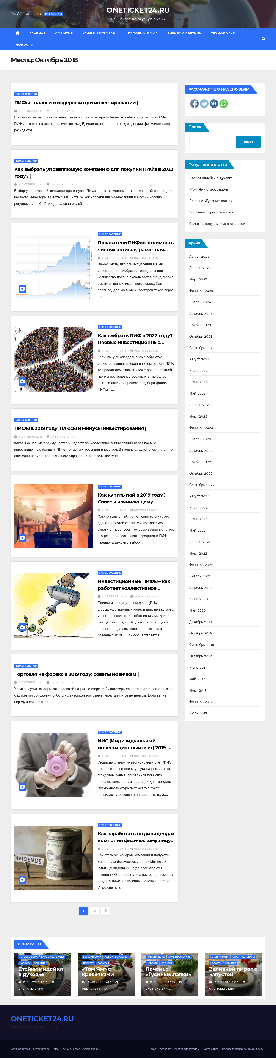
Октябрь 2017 (200, 656)
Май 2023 (197, 393)
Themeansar (89, 1048)
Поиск (194, 127)
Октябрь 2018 (200, 633)
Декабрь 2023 (201, 314)
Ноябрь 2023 (200, 325)
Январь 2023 (200, 439)
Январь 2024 (200, 302)
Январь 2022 (200, 576)
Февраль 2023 (201, 428)
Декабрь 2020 (201, 588)
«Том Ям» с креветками (208, 189)
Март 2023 (198, 416)
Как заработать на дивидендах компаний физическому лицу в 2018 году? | (136, 840)
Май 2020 (197, 610)
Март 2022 (198, 553)
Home (152, 1048)
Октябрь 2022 (201, 473)
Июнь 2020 (198, 599)
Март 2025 (198, 279)
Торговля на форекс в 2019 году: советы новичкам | (76, 674)
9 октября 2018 (31, 110)
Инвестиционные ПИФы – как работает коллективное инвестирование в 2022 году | (134, 588)
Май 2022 (197, 530)
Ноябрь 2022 (200, 462)
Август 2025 (199, 256)
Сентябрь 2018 (201, 645)
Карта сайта (210, 1048)
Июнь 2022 (198, 519)
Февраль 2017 (200, 702)
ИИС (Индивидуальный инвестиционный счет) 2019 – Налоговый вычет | (133, 747)
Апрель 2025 (200, 268)
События (64, 33)
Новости (24, 45)
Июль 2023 (198, 371)
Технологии (223, 33)
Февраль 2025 (201, 291)
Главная (38, 33)
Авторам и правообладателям (179, 1048)
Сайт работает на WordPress (30, 1048)
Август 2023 (199, 359)
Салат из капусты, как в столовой (217, 224)
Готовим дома (143, 33)
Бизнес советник (184, 33)
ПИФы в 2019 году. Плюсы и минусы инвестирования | (80, 428)
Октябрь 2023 (201, 336)
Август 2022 (199, 496)
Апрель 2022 (200, 542)
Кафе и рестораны (100, 33)
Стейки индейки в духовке (211, 178)
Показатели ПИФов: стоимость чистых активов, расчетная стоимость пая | (135, 249)
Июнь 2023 (198, 382)
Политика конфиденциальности (242, 1048)
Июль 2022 (198, 508)
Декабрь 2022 (201, 451)
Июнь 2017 (198, 667)
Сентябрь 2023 (202, 348)
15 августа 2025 (36, 982)
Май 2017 (197, 679)
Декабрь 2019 (200, 622)
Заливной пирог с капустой (211, 212)
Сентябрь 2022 (202, 485)
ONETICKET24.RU (138, 10)
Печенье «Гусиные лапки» (210, 201)
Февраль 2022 (201, 565)
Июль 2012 (198, 713)
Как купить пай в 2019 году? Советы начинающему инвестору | (131, 502)
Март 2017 (198, 690)
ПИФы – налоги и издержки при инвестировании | (76, 103)
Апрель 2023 (200, 405)
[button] (263, 39)
